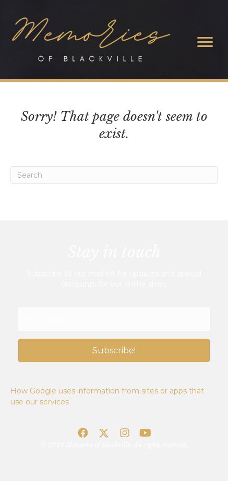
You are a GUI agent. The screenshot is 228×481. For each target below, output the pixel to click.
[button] (114, 350)
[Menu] (205, 42)
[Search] (114, 175)
